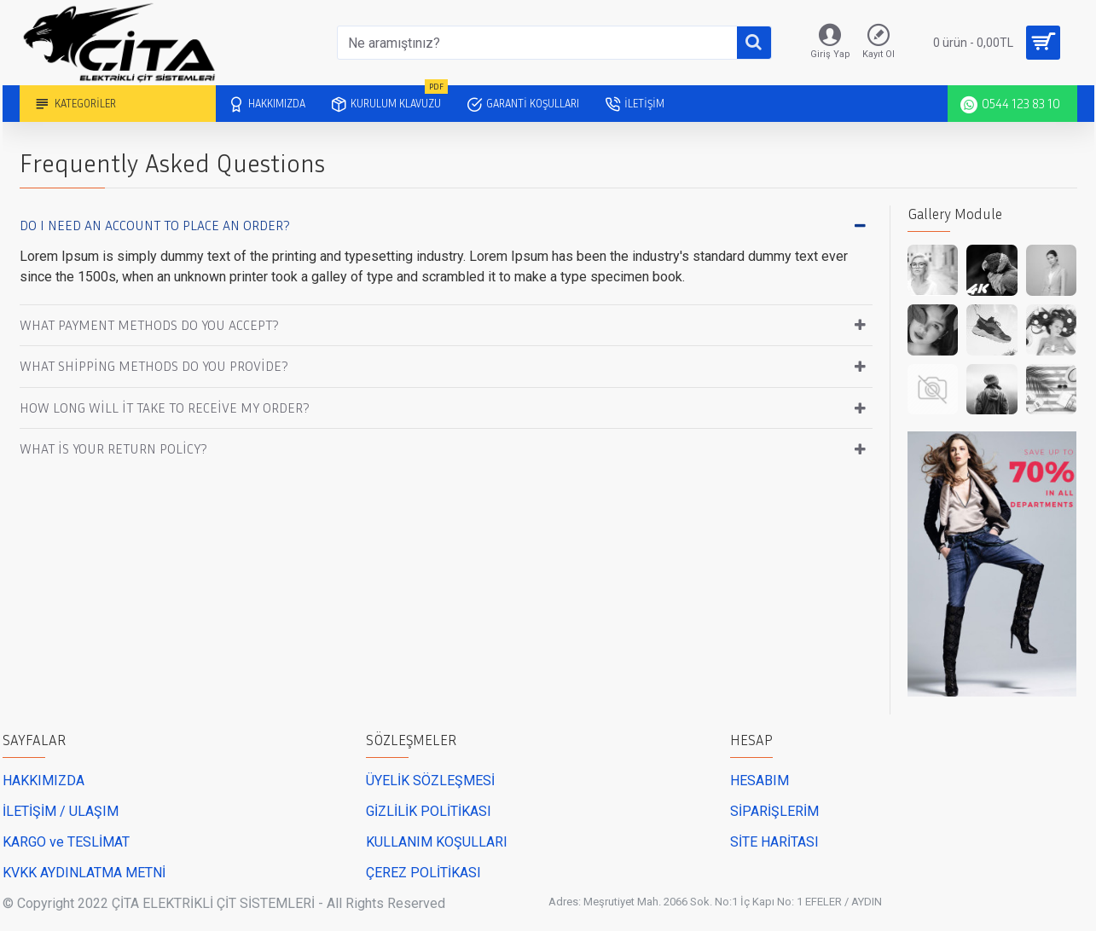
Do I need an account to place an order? (155, 225)
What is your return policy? (113, 448)
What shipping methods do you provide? (154, 365)
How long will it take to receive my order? (165, 407)
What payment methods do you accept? (149, 324)
